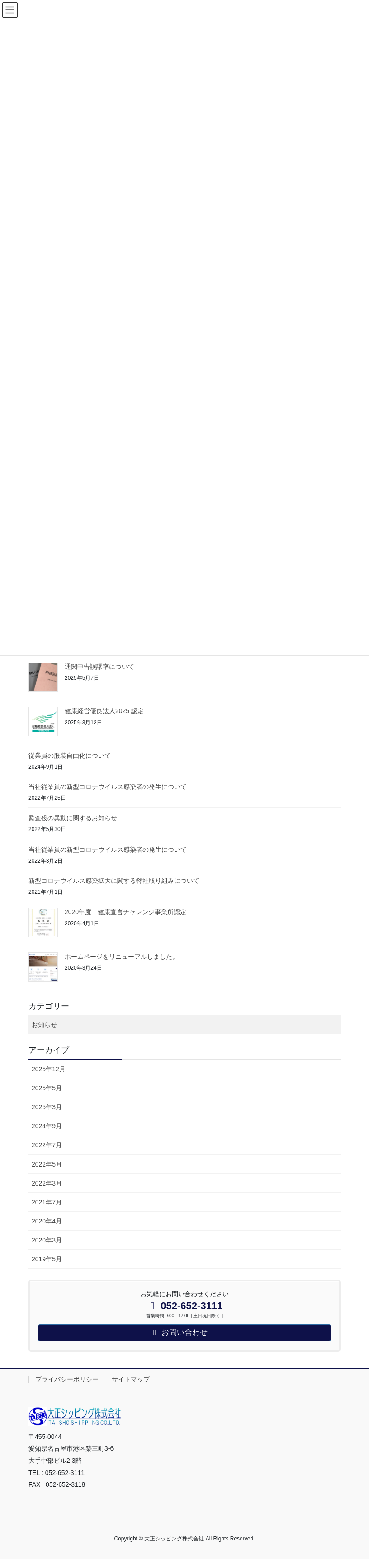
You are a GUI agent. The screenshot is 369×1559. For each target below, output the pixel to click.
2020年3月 (47, 1240)
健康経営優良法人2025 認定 (104, 710)
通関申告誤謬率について (99, 666)
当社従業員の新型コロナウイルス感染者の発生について (107, 786)
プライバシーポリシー (67, 1379)
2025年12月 (49, 1069)
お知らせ (44, 1024)
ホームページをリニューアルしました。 (122, 956)
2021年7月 (47, 1202)
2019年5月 (47, 1259)
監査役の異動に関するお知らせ (72, 818)
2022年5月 (47, 1164)
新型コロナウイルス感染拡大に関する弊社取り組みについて (113, 880)
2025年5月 (47, 1088)
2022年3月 (47, 1183)
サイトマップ (131, 1379)
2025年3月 (47, 1107)
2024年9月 (47, 1126)
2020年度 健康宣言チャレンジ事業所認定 (125, 911)
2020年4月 (47, 1221)
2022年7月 (47, 1144)
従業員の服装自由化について (69, 755)
